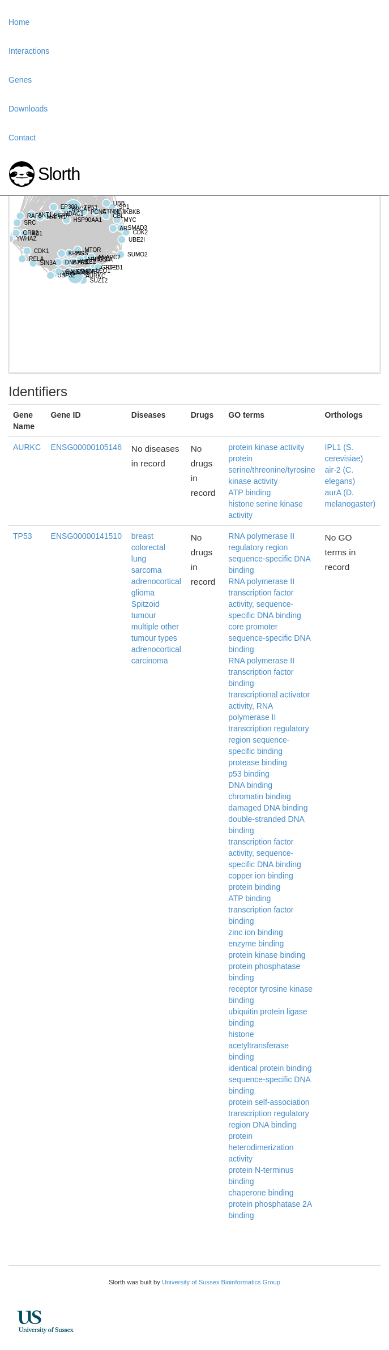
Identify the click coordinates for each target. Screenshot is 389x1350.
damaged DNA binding (267, 807)
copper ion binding (260, 875)
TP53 (22, 536)
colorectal (148, 547)
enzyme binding (256, 943)
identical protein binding (269, 1068)
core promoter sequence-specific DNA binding (269, 638)
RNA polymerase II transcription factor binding (261, 672)
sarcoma (146, 570)
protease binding (257, 762)
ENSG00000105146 (86, 447)
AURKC (27, 447)
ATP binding (249, 492)
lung (138, 558)
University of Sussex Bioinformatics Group (221, 1282)
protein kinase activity (266, 447)
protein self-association (268, 1102)
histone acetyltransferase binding (258, 1045)
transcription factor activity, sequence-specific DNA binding (264, 853)
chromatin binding (259, 796)
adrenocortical (156, 581)
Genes (20, 79)
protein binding (254, 887)
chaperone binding (260, 1192)
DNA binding (250, 785)
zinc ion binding (255, 932)
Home (18, 22)
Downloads (28, 108)
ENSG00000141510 (86, 536)
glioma (143, 592)
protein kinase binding (266, 954)
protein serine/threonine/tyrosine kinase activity (271, 470)
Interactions (28, 50)
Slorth (59, 174)
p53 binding (248, 773)
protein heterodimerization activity (260, 1147)
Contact (22, 137)
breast (142, 536)
